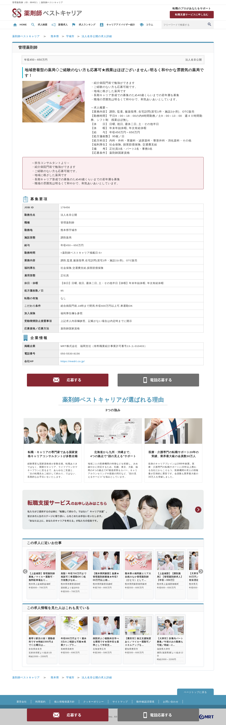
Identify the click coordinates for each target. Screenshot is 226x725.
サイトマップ (120, 701)
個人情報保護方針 (64, 701)
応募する (68, 715)
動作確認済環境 (145, 701)
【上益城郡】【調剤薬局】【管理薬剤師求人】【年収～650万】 (170, 576)
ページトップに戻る (195, 692)
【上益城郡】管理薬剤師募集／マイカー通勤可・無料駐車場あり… (42, 576)
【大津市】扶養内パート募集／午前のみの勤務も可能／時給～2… (170, 641)
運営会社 (21, 701)
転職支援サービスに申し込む (191, 14)
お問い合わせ (170, 701)
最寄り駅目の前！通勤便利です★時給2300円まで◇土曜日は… (42, 641)
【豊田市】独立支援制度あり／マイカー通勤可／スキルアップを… (138, 641)
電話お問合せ (158, 715)
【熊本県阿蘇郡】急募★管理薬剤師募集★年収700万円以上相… (106, 576)
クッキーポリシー (93, 701)
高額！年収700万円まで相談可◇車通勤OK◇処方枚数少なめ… (73, 576)
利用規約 (40, 701)
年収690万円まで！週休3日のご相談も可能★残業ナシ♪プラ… (73, 641)
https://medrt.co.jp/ (73, 361)
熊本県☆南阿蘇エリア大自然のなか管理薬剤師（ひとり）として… (138, 576)
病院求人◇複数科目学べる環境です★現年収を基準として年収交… (106, 641)
